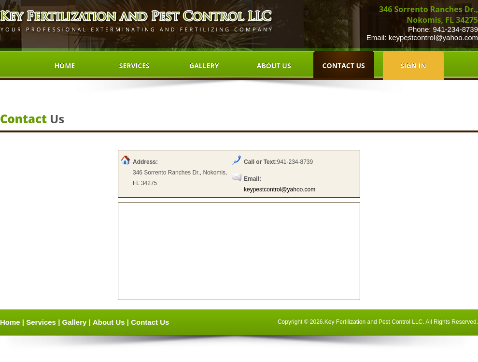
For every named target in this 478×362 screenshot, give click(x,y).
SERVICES (134, 65)
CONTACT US (344, 65)
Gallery (74, 322)
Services (41, 322)
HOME (64, 65)
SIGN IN (413, 65)
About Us (109, 322)
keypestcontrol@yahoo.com (433, 37)
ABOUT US (274, 65)
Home (10, 322)
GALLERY (204, 65)
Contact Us (150, 322)
